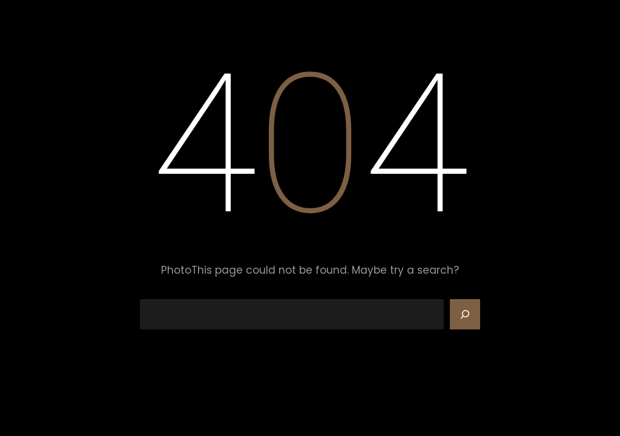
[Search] (465, 314)
